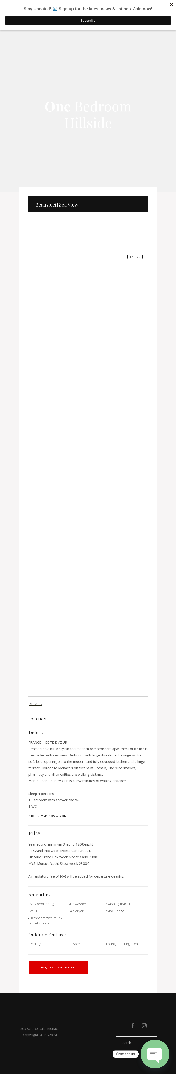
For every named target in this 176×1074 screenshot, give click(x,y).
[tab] (88, 704)
